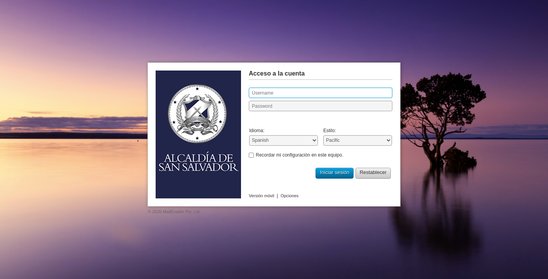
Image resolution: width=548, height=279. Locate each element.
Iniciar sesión (334, 172)
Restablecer (373, 172)
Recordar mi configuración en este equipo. (299, 155)
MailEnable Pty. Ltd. (182, 211)
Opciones (289, 195)
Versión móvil (261, 195)
